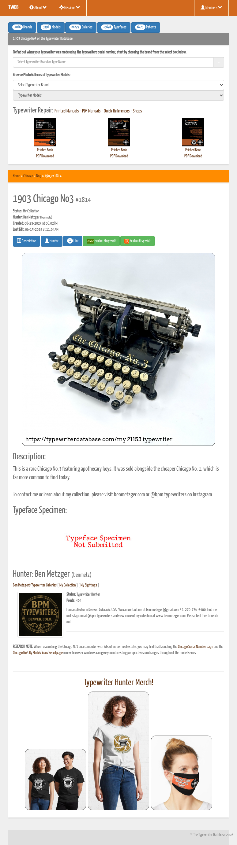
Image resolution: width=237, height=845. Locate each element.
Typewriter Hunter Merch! (118, 682)
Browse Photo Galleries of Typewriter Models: (41, 75)
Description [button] (26, 240)
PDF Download (45, 156)
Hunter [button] (51, 240)
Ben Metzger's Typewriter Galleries (35, 585)
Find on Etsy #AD (137, 241)
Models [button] (51, 27)
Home (16, 176)
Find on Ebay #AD (101, 241)
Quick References (117, 111)
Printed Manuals (67, 111)
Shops (137, 111)
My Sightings (89, 585)
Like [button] (72, 241)
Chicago (28, 176)
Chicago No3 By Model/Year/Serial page (38, 653)
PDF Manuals (91, 111)
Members (211, 7)
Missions (69, 7)
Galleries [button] (80, 27)
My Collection (67, 585)
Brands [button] (22, 27)
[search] (118, 85)
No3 (38, 176)
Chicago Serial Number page (195, 647)
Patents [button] (145, 27)
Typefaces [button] (113, 27)
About (38, 7)
